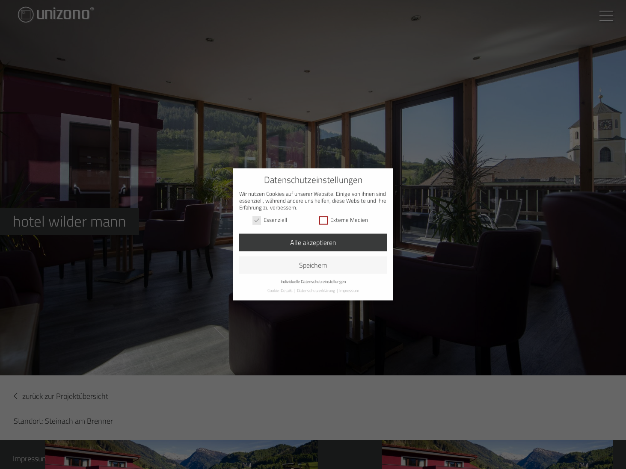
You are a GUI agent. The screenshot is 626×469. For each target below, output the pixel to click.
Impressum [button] (349, 283)
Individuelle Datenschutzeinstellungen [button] (313, 274)
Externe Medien (343, 213)
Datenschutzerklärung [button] (316, 283)
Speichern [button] (313, 258)
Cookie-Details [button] (280, 283)
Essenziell (269, 213)
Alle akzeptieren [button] (313, 235)
